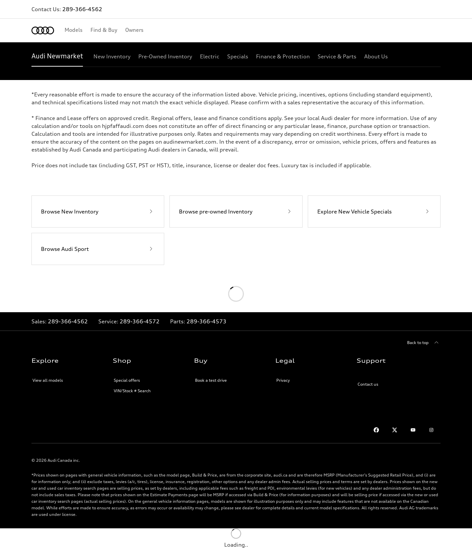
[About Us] (376, 56)
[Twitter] (394, 430)
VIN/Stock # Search (132, 390)
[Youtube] (413, 430)
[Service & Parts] (337, 56)
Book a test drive (211, 380)
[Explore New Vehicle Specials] (374, 211)
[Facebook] (376, 430)
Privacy (283, 380)
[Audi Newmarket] (57, 56)
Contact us (368, 384)
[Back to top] (424, 343)
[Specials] (237, 56)
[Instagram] (431, 430)
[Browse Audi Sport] (97, 249)
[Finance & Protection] (283, 56)
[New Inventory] (111, 56)
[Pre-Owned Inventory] (165, 56)
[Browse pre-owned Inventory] (235, 211)
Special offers (127, 380)
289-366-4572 (140, 321)
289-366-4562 (82, 9)
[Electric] (209, 56)
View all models (47, 380)
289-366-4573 (206, 321)
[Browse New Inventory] (97, 211)
